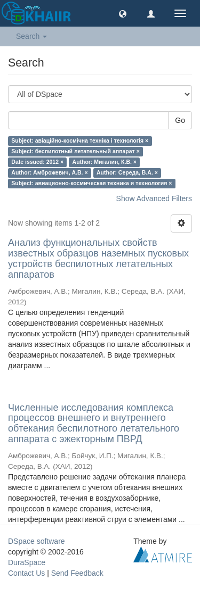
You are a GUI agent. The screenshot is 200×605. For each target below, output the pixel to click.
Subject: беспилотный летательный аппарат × (75, 151)
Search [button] (31, 36)
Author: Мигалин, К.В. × (105, 162)
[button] (122, 13)
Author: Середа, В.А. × (127, 172)
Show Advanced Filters (154, 198)
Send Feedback (77, 573)
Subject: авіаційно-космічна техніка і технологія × (79, 140)
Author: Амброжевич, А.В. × (49, 172)
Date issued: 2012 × (37, 162)
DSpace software (36, 541)
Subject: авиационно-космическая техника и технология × (91, 183)
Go (180, 120)
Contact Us (26, 573)
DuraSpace (26, 562)
